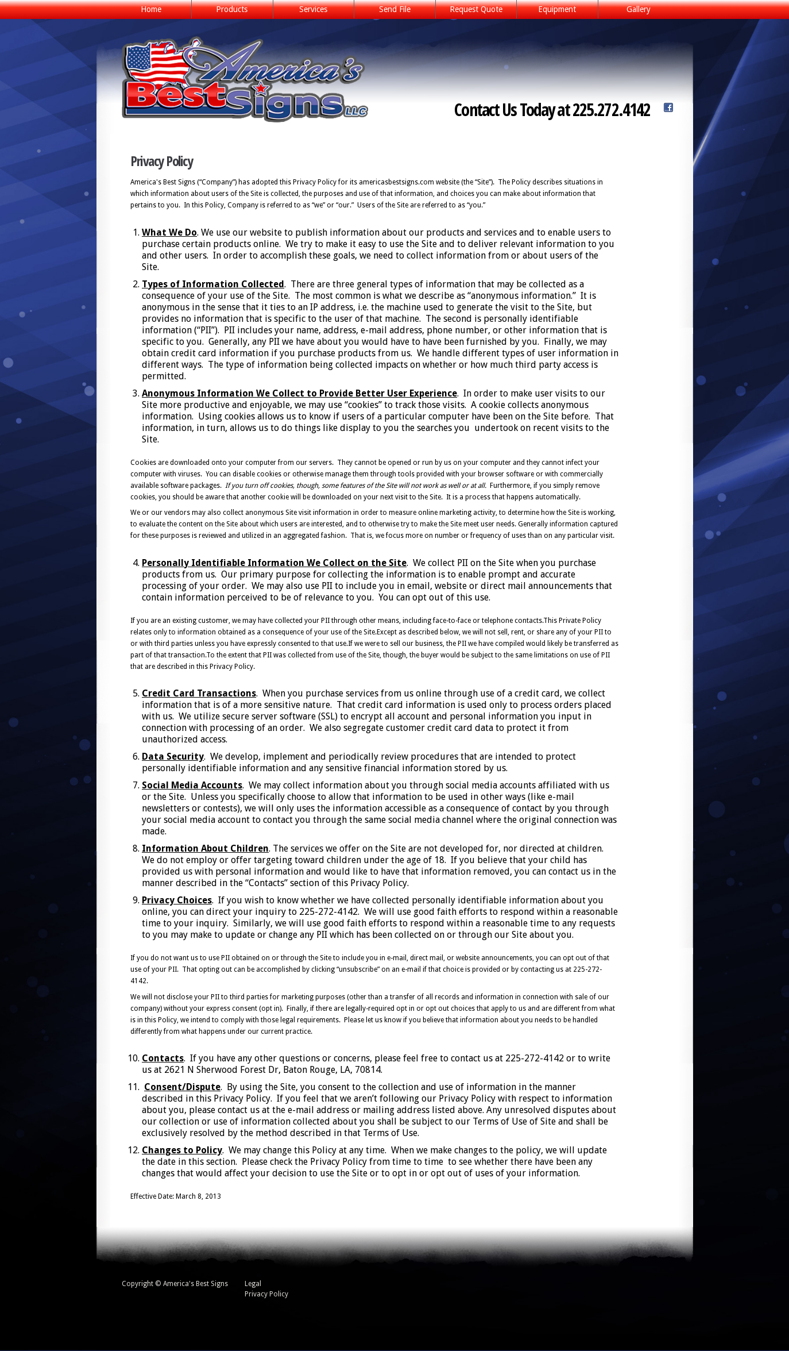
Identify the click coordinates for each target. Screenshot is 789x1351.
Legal (253, 1284)
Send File (395, 9)
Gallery (638, 9)
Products (228, 10)
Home (151, 9)
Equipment (557, 9)
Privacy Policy (266, 1294)
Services (310, 10)
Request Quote (476, 9)
